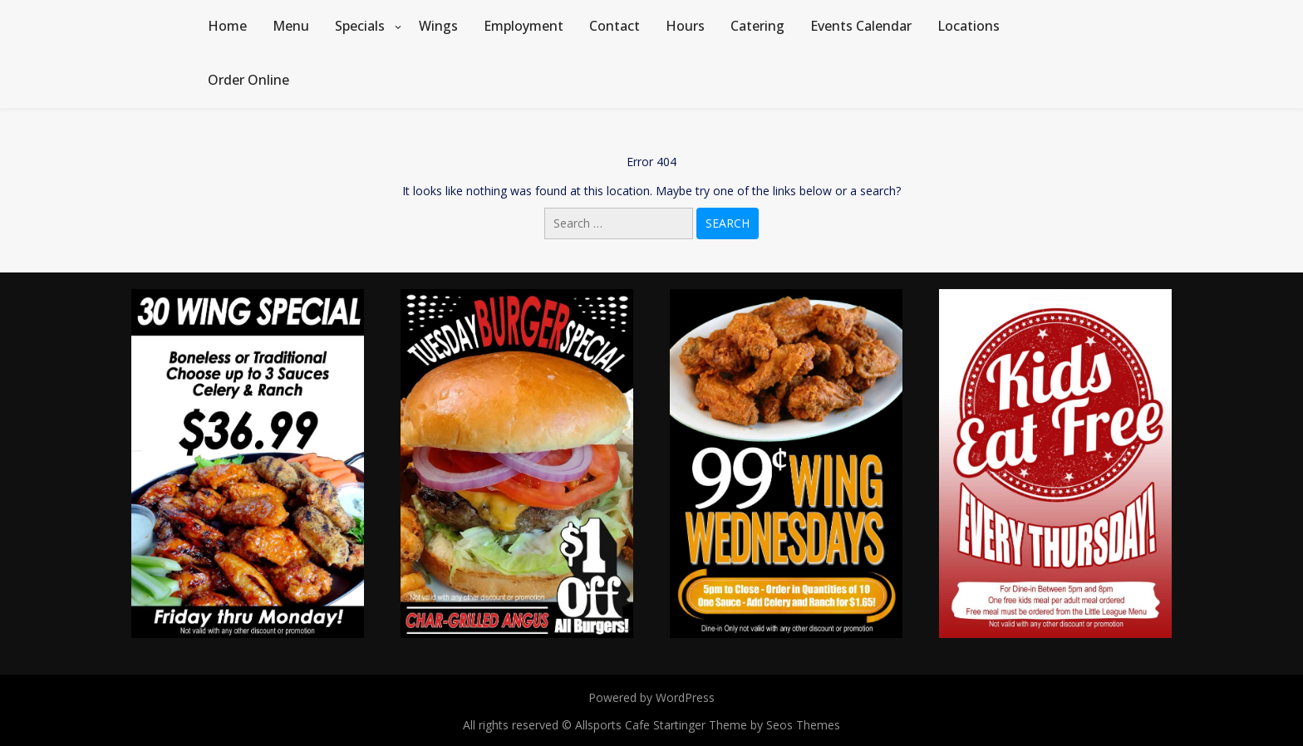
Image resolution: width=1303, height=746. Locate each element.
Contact (614, 26)
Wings (438, 26)
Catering (757, 26)
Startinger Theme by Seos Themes (746, 725)
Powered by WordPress (651, 697)
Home (227, 26)
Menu (291, 26)
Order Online (248, 80)
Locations (968, 26)
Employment (523, 26)
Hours (685, 26)
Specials (360, 26)
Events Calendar (861, 26)
